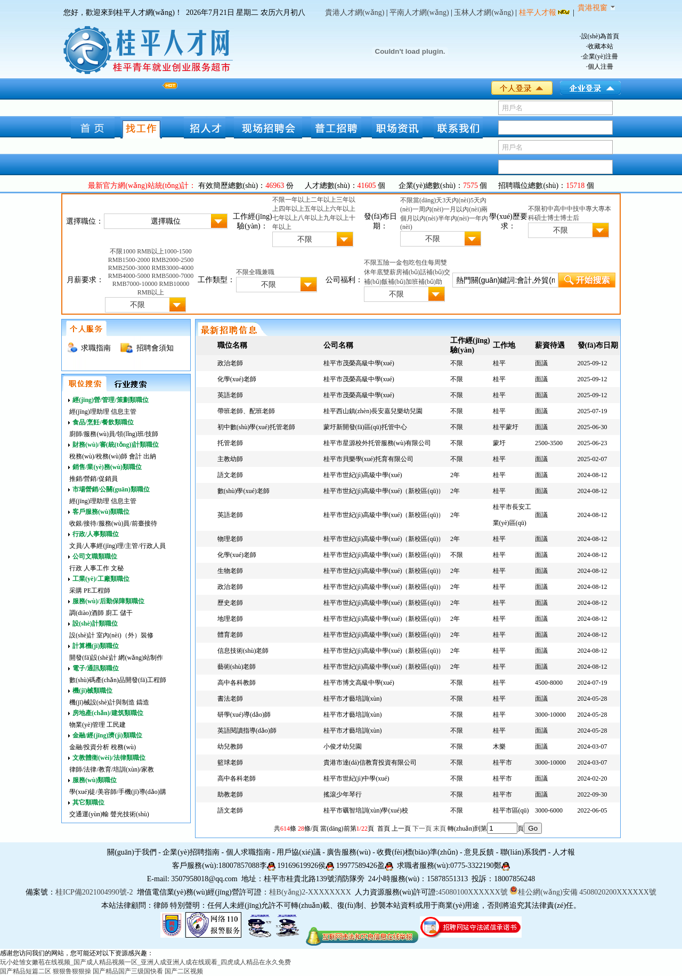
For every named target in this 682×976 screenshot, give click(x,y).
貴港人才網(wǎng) (354, 13)
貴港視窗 (596, 8)
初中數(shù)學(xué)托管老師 (256, 427)
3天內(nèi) (456, 200)
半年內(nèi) (453, 218)
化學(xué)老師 (236, 379)
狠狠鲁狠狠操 (72, 971)
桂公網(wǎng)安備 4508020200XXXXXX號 (582, 892)
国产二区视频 (184, 971)
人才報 (564, 852)
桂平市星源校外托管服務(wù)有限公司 (377, 443)
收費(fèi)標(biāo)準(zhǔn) (417, 852)
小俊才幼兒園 (342, 746)
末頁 (439, 828)
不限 (278, 199)
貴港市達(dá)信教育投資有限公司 (370, 762)
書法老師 (230, 698)
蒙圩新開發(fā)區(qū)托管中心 (365, 427)
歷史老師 (230, 602)
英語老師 (230, 395)
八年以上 (310, 218)
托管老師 (230, 443)
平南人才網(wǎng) (419, 13)
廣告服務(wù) (348, 852)
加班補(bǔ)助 (423, 281)
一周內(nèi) (428, 209)
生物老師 (230, 571)
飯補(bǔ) (393, 281)
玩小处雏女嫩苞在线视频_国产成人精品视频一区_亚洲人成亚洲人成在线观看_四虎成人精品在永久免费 (145, 962)
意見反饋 (479, 852)
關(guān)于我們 (132, 852)
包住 (421, 262)
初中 (547, 208)
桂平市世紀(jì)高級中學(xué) (362, 475)
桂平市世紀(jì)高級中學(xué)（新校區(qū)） (384, 491)
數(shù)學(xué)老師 (243, 491)
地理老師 (230, 618)
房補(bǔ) (408, 272)
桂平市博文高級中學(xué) (358, 682)
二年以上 (323, 199)
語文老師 (230, 475)
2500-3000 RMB (144, 268)
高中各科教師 (236, 682)
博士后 (569, 218)
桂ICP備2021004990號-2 (94, 892)
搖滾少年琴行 (342, 794)
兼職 (268, 272)
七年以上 (285, 218)
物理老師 (230, 539)
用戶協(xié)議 (298, 852)
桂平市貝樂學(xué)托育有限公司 (368, 459)
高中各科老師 (236, 778)
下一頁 (422, 828)
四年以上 (291, 208)
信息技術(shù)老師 (243, 650)
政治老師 (230, 363)
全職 (255, 272)
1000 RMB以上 (143, 251)
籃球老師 (230, 762)
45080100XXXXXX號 (473, 892)
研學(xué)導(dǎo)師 (244, 714)
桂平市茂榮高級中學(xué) (358, 363)
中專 (585, 208)
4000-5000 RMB (144, 276)
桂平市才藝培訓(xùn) (352, 698)
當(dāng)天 (427, 200)
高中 (560, 208)
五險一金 (389, 262)
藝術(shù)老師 (236, 666)
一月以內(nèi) (462, 209)
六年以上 (342, 208)
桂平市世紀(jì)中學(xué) (356, 778)
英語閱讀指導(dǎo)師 (247, 730)
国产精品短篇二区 (25, 971)
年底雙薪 (383, 272)
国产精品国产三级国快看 (128, 971)
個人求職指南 (248, 852)
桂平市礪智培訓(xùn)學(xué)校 (365, 810)
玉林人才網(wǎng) (483, 13)
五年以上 (317, 208)
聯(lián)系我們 (523, 852)
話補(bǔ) (432, 272)
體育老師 (230, 634)
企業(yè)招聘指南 (191, 852)
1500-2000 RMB (144, 260)
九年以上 (336, 218)
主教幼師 (230, 459)
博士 (553, 218)
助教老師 (230, 794)
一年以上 (298, 199)
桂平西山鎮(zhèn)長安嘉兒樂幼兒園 (373, 411)
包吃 (408, 262)
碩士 (540, 218)
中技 (572, 208)
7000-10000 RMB (150, 284)
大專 (598, 208)
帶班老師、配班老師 (246, 411)
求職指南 (96, 348)
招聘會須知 (155, 348)
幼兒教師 (230, 746)
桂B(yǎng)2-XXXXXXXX (311, 892)
